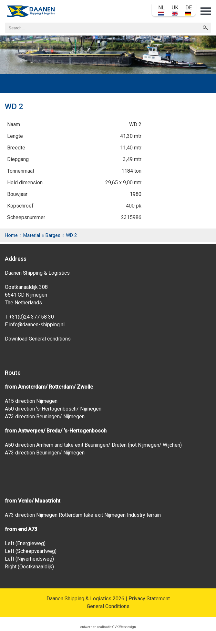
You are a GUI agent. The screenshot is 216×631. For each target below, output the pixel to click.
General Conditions (108, 606)
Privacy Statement (149, 598)
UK (175, 10)
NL (161, 10)
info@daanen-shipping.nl (37, 324)
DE (188, 10)
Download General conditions (38, 339)
